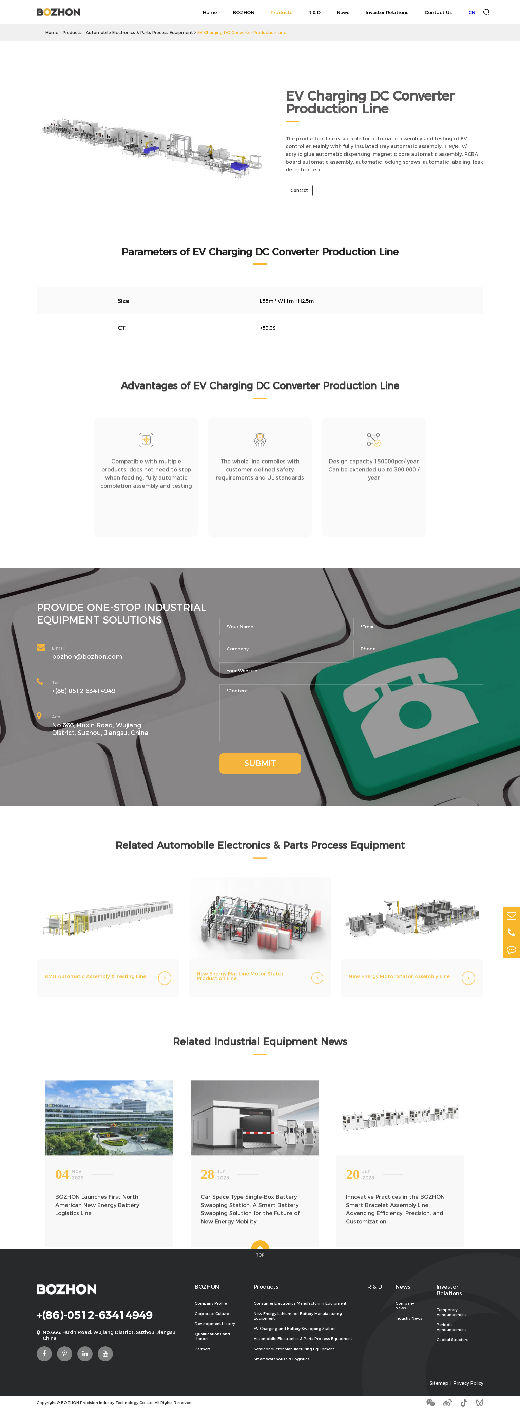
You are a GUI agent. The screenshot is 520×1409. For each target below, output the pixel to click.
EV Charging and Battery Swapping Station (295, 1328)
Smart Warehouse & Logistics (282, 1359)
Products (281, 12)
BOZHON (243, 12)
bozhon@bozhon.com (87, 657)
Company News (405, 1306)
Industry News (409, 1318)
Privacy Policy (468, 1383)
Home (210, 12)
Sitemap (439, 1383)
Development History (215, 1323)
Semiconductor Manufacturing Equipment (294, 1349)
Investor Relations (387, 12)
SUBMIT (260, 763)
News (343, 12)
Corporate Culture (212, 1313)
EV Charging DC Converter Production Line (241, 32)
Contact (299, 190)
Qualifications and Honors (212, 1336)
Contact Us (438, 12)
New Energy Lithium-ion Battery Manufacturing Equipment (298, 1316)
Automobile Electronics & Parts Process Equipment (139, 32)
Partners (203, 1349)
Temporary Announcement (451, 1312)
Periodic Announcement (451, 1327)
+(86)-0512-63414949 (83, 691)
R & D (314, 12)
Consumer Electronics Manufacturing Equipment (300, 1303)
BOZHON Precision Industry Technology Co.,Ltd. (107, 1402)
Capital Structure (452, 1339)
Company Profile (211, 1303)
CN (471, 12)
